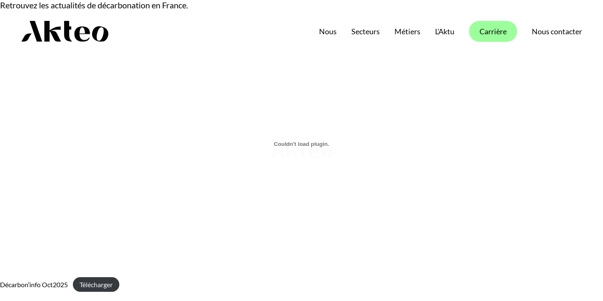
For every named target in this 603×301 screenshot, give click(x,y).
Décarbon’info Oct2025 (34, 284)
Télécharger (96, 284)
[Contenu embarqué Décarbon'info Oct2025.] (301, 143)
